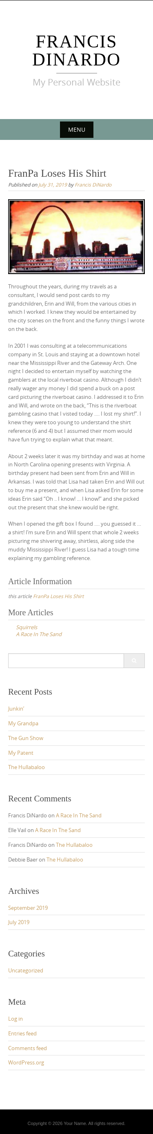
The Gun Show (25, 738)
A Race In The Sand (79, 815)
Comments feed (27, 1048)
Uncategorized (25, 970)
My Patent (20, 752)
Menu (76, 129)
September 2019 (28, 907)
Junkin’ (16, 708)
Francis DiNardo (76, 51)
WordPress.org (26, 1062)
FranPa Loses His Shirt (58, 596)
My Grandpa (23, 723)
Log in (15, 1018)
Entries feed (22, 1033)
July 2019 (18, 922)
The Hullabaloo (26, 767)
